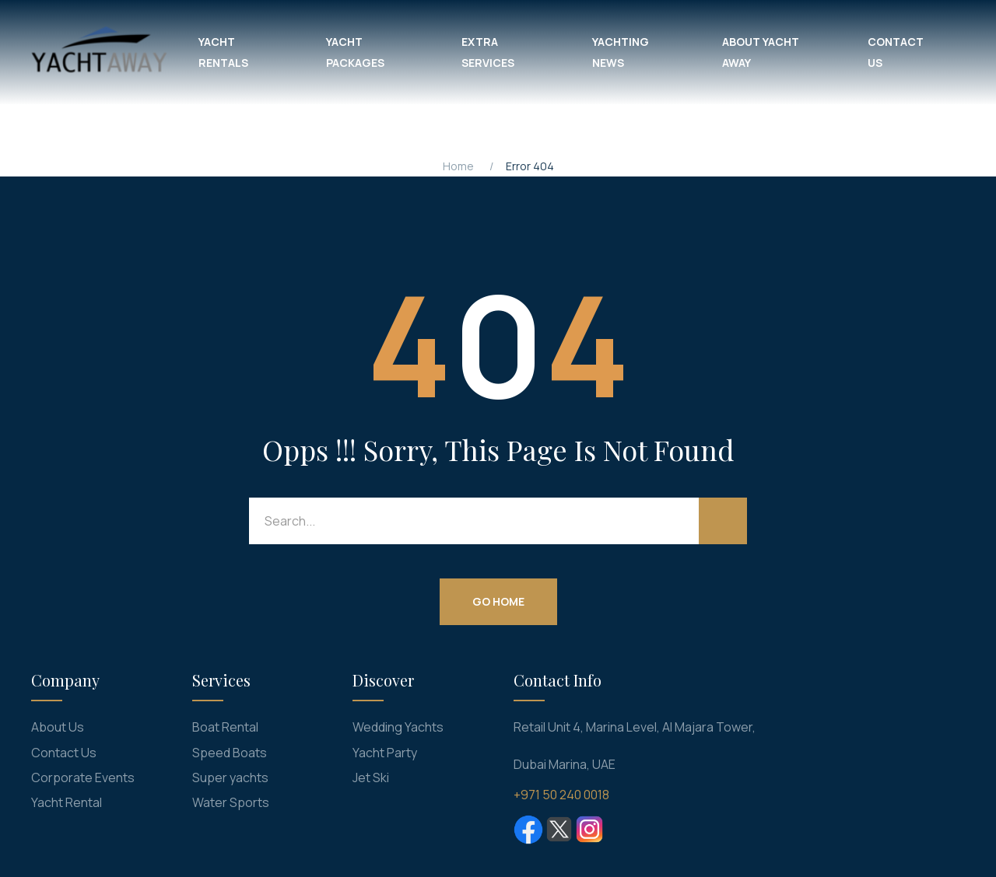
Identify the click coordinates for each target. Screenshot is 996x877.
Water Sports (230, 802)
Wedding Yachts (398, 726)
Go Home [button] (498, 601)
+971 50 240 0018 (561, 794)
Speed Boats (229, 752)
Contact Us (63, 752)
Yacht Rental (66, 802)
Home (458, 166)
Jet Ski (370, 777)
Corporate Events (83, 777)
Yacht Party (384, 752)
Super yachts (230, 777)
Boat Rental (225, 726)
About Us (57, 726)
